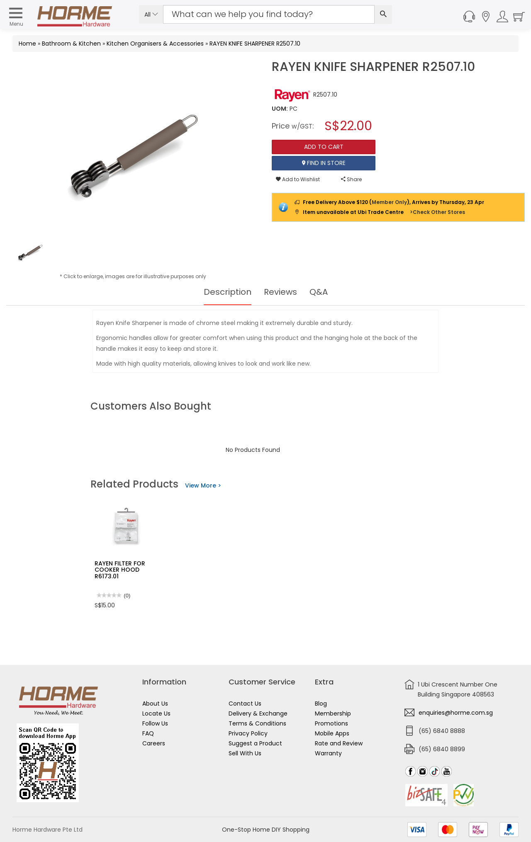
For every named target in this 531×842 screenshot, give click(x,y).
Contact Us (245, 703)
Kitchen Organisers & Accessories (155, 43)
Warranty (328, 753)
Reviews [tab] (280, 292)
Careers (153, 743)
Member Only (389, 202)
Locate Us (156, 713)
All (151, 14)
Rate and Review (339, 743)
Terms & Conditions (257, 723)
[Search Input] (269, 14)
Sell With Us (245, 753)
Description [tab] (227, 292)
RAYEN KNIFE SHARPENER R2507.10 (254, 43)
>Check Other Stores (437, 212)
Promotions (331, 723)
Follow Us (155, 723)
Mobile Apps (332, 733)
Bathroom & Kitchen (71, 43)
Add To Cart (323, 147)
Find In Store (324, 163)
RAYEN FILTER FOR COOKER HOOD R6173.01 (120, 569)
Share (351, 179)
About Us (155, 703)
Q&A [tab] (318, 292)
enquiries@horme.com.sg (456, 713)
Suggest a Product (255, 743)
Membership (333, 713)
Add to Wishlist (298, 179)
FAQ (148, 733)
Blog (321, 703)
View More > (203, 485)
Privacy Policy (248, 733)
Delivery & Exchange (258, 713)
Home (27, 43)
